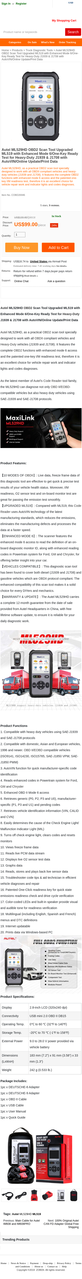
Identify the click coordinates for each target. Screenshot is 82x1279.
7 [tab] (51, 140)
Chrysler (68, 554)
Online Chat (21, 281)
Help (64, 1266)
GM (53, 554)
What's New (47, 42)
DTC (19, 920)
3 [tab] (25, 140)
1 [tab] (11, 140)
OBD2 (28, 308)
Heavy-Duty (71, 314)
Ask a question (56, 281)
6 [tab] (44, 140)
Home (5, 42)
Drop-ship (48, 1263)
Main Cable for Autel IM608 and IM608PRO (21, 1222)
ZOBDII (40, 1270)
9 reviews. (54, 205)
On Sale (32, 42)
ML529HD (25, 1214)
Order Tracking (67, 42)
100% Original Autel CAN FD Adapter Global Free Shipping (61, 1224)
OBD (46, 332)
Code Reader (53, 381)
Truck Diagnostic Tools (39, 50)
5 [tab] (38, 140)
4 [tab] (31, 140)
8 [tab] (57, 140)
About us (38, 1266)
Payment (34, 1263)
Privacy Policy (64, 1263)
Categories (15, 42)
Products (17, 50)
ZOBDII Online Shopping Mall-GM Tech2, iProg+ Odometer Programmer (35, 19)
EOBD (65, 387)
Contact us (52, 1266)
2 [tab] (18, 140)
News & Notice (18, 1263)
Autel (4, 308)
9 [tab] (64, 140)
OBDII (39, 338)
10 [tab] (70, 140)
